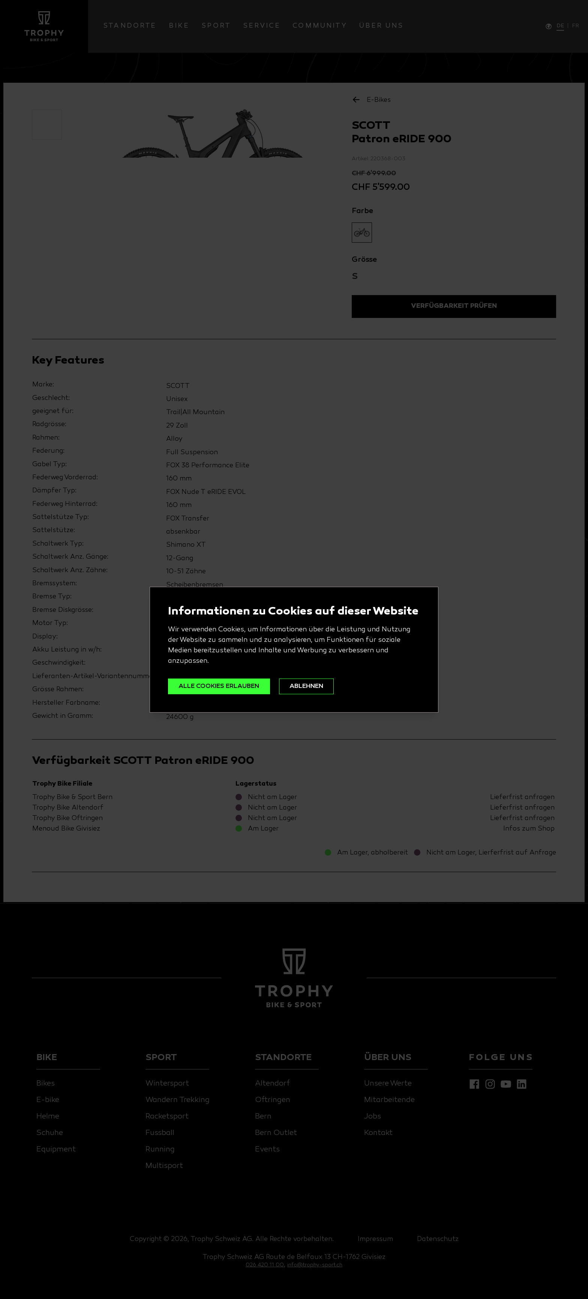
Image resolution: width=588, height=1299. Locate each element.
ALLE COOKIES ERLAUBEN (221, 686)
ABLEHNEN (312, 686)
